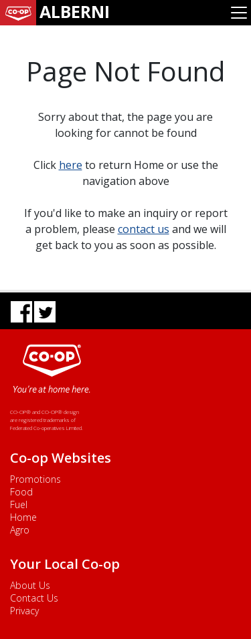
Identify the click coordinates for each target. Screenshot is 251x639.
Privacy (24, 610)
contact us (143, 229)
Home (23, 517)
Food (21, 491)
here (70, 165)
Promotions (35, 479)
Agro (19, 529)
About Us (30, 585)
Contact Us (34, 598)
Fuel (18, 504)
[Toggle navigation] (239, 12)
